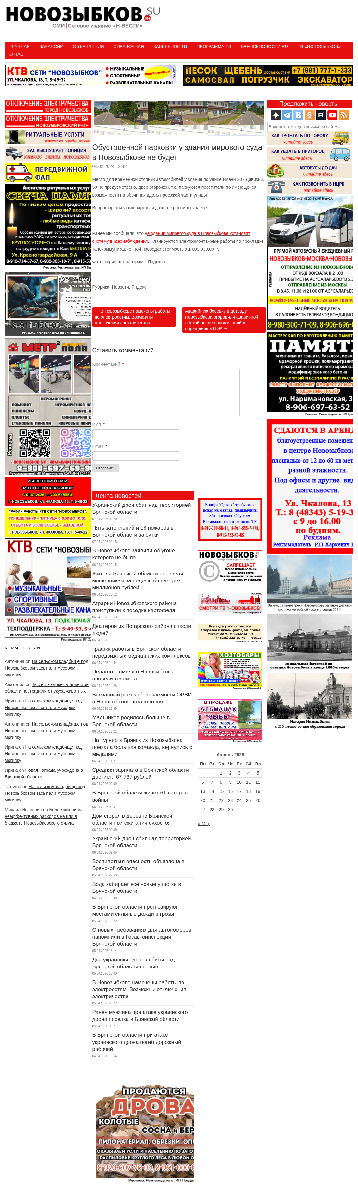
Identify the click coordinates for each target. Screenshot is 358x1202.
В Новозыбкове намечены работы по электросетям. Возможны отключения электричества (132, 317)
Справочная (129, 46)
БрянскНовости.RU (264, 46)
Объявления (88, 46)
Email (99, 446)
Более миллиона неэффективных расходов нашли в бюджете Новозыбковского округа (44, 816)
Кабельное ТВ (170, 46)
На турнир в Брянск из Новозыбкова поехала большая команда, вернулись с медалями (142, 747)
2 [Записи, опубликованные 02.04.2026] (230, 773)
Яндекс (139, 287)
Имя (98, 424)
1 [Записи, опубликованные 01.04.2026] (221, 773)
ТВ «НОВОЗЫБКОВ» (319, 46)
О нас (16, 54)
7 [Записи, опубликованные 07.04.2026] (212, 782)
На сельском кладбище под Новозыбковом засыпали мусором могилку (46, 668)
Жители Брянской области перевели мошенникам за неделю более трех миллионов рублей (137, 581)
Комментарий (108, 364)
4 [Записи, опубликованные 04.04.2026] (248, 773)
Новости (120, 287)
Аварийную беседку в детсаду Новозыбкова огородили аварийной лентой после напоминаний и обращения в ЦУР (221, 320)
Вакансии (51, 46)
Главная (19, 46)
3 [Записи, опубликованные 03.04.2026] (239, 773)
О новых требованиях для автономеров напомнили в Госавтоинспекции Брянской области (141, 937)
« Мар (204, 823)
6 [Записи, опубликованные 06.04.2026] (202, 782)
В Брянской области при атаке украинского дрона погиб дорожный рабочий (136, 1042)
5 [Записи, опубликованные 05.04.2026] (258, 773)
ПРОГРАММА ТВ (213, 46)
